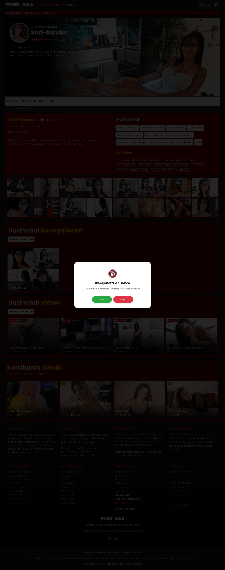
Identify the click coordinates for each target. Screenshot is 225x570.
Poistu (123, 299)
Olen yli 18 (102, 299)
